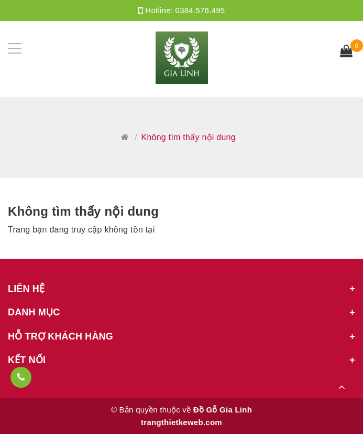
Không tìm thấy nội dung (83, 211)
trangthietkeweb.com (181, 422)
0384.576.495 (200, 10)
